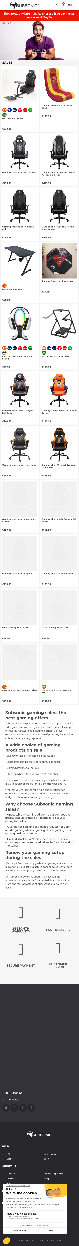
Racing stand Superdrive (55, 356)
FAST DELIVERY (58, 930)
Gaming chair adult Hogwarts (18, 573)
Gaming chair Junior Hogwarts (19, 465)
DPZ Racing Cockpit (13, 118)
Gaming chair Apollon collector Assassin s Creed (59, 173)
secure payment (21, 965)
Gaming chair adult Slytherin (58, 573)
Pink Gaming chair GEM (15, 627)
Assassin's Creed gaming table (19, 690)
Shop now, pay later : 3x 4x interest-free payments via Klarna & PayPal (39, 15)
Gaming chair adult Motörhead (19, 172)
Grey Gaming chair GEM (55, 627)
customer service (58, 965)
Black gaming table (13, 289)
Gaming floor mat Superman (58, 281)
